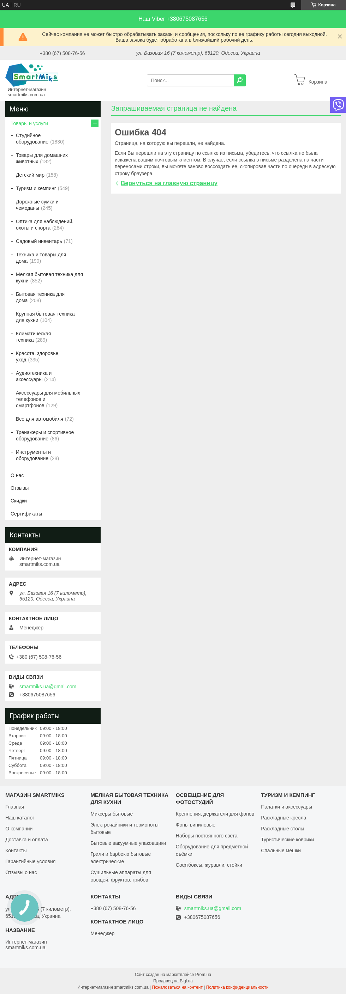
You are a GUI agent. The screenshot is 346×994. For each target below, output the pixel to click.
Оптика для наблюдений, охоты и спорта (44, 225)
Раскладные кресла (283, 818)
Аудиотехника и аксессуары (34, 376)
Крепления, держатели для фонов (215, 814)
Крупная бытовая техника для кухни (45, 317)
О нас (17, 475)
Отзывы (20, 488)
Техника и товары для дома (41, 258)
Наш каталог (19, 818)
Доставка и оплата (26, 839)
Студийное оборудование (32, 139)
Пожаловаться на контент (177, 987)
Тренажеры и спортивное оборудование (45, 435)
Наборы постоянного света (207, 836)
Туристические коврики (287, 839)
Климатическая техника (33, 337)
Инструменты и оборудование (33, 455)
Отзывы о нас (21, 872)
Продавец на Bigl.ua (173, 980)
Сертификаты (26, 514)
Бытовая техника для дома (40, 297)
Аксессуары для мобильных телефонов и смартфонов (48, 399)
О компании (18, 828)
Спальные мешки (281, 850)
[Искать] (240, 80)
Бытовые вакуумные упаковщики (128, 843)
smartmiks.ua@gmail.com (47, 686)
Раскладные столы (282, 828)
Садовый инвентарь (39, 241)
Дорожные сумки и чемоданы (37, 205)
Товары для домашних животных (42, 158)
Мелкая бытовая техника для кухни (49, 277)
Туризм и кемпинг (36, 188)
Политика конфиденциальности (237, 987)
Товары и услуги (29, 123)
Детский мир (30, 175)
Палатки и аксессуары (286, 807)
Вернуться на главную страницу (169, 183)
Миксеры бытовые (111, 814)
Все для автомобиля (39, 419)
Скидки (19, 501)
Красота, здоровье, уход (38, 356)
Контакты (15, 850)
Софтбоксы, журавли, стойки (209, 865)
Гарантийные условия (30, 861)
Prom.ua (203, 974)
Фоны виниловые (195, 825)
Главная (14, 807)
